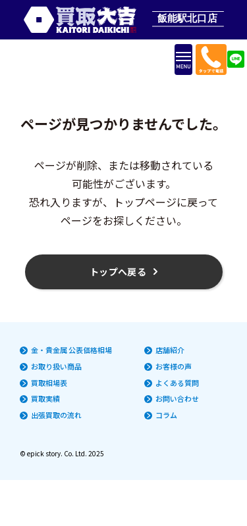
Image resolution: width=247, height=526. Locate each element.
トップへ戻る (118, 271)
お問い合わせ (177, 399)
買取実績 (45, 399)
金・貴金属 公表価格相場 (71, 350)
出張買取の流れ (56, 415)
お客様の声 (173, 366)
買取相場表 (49, 383)
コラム (166, 415)
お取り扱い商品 (56, 366)
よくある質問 (177, 383)
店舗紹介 (169, 350)
